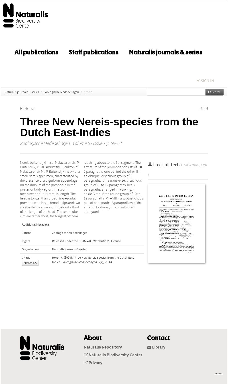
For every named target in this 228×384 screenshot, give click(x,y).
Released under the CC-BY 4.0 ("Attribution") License (86, 241)
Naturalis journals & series (165, 51)
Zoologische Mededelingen (61, 92)
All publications (36, 51)
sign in (205, 81)
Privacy (93, 363)
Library (156, 347)
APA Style (30, 262)
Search (214, 92)
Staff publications (93, 51)
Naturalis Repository (103, 347)
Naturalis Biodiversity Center (113, 355)
